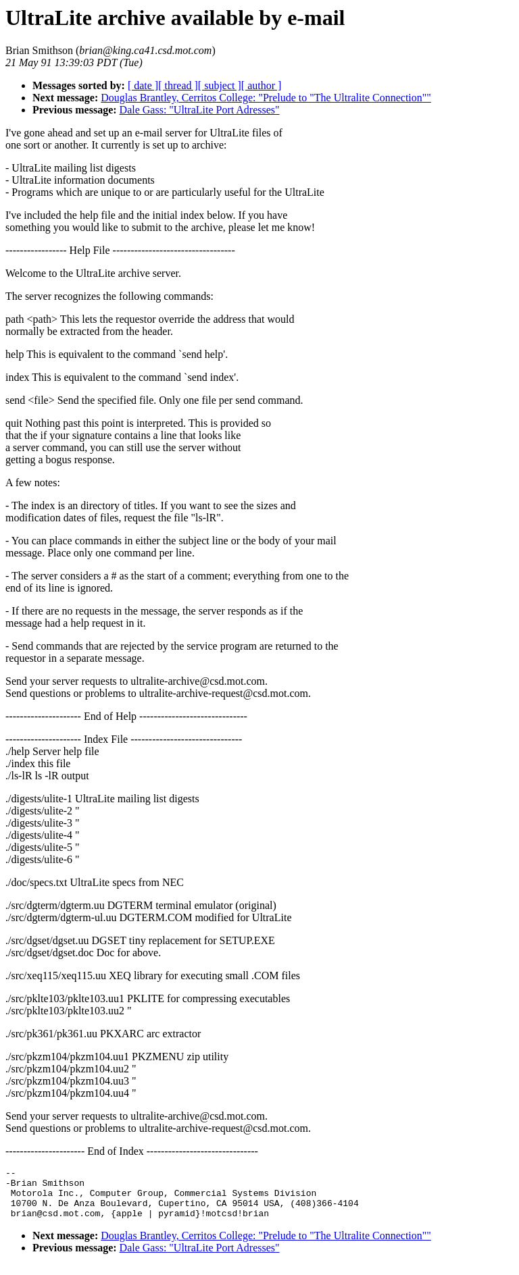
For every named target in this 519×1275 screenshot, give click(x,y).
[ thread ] (178, 85)
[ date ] (143, 85)
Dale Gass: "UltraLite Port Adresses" (200, 109)
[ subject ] (219, 85)
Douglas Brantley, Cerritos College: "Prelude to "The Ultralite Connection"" (266, 97)
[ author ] (261, 85)
